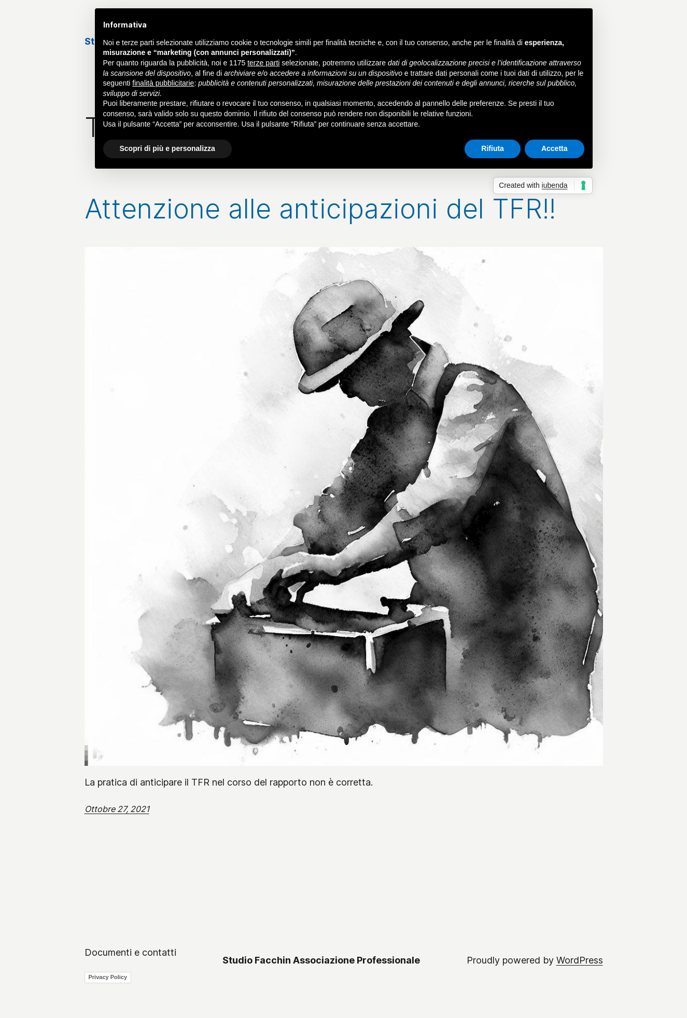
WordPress (579, 960)
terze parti (263, 63)
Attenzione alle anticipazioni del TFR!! (320, 209)
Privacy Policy (108, 977)
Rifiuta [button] (492, 148)
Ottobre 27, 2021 (117, 809)
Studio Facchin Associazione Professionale (321, 960)
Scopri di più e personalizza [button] (167, 148)
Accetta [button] (554, 148)
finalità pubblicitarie (163, 83)
